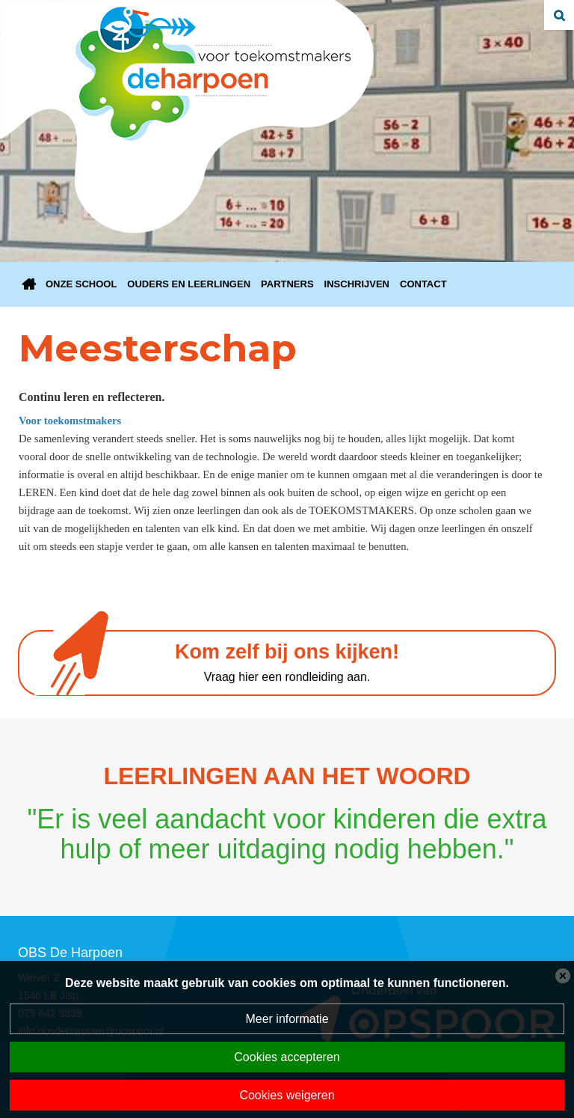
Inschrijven (356, 284)
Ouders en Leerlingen (188, 284)
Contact (423, 284)
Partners (287, 284)
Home (29, 284)
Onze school (81, 284)
